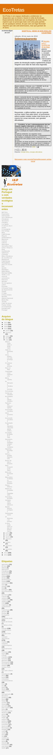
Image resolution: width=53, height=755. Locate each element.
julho (7, 535)
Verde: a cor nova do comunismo (6, 276)
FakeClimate (6, 261)
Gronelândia (6, 664)
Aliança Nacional (7, 298)
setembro (9, 539)
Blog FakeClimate (6, 233)
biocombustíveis (7, 591)
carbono (4, 598)
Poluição (4, 723)
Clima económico (9, 414)
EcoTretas (13, 10)
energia (4, 628)
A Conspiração (6, 306)
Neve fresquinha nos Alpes (9, 468)
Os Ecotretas (9, 391)
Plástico (4, 716)
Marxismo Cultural (5, 240)
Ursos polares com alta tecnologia (8, 358)
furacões (4, 659)
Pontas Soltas (6, 305)
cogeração (5, 605)
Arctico (4, 578)
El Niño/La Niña (7, 625)
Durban (4, 613)
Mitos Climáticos (7, 256)
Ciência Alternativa (5, 243)
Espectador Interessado (5, 214)
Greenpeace (6, 662)
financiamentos (7, 648)
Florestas (5, 652)
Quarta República (5, 268)
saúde (4, 733)
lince (3, 684)
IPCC (3, 675)
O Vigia (4, 293)
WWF (3, 748)
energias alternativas (36, 152)
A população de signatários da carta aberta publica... (9, 427)
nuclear (4, 702)
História (4, 665)
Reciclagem (5, 728)
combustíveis (6, 606)
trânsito (4, 743)
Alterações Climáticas (5, 570)
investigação (6, 674)
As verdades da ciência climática (9, 399)
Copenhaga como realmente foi (8, 374)
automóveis (5, 583)
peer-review (5, 707)
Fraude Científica (5, 656)
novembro (9, 545)
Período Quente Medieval (7, 711)
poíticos (4, 719)
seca (3, 734)
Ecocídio (4, 286)
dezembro (9, 549)
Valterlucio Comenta (5, 253)
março (8, 336)
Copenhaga (5, 610)
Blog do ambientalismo (6, 236)
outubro (8, 542)
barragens (5, 589)
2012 (6, 555)
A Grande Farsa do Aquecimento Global (7, 289)
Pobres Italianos (8, 485)
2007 (6, 322)
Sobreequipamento (26, 38)
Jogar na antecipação (9, 351)
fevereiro (8, 332)
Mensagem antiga (44, 159)
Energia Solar (6, 633)
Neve (3, 699)
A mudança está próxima (8, 364)
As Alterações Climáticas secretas (9, 385)
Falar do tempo (7, 303)
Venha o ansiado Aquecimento (8, 456)
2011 (6, 553)
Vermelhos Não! (7, 246)
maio (7, 340)
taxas (3, 741)
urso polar (5, 746)
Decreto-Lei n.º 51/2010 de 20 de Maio (46, 44)
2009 (6, 326)
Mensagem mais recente (24, 159)
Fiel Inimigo (5, 231)
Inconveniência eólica (9, 410)
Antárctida (5, 573)
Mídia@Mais (6, 263)
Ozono (4, 704)
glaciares (5, 660)
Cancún (4, 596)
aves (3, 584)
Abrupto (4, 281)
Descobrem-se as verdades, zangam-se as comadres (9, 443)
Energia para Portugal (6, 309)
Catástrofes (5, 600)
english (4, 642)
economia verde (7, 618)
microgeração (6, 694)
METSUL (5, 212)
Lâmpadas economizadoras (7, 679)
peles (3, 709)
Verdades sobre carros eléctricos (9, 502)
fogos (3, 653)
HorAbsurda (6, 251)
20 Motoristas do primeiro (9, 519)
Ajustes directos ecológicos (9, 509)
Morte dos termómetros (9, 473)
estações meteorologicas (7, 644)
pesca (4, 714)
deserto (4, 611)
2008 (6, 324)
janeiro (8, 330)
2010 (6, 328)
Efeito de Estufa (7, 621)
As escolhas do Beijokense (7, 258)
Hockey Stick (6, 667)
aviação (4, 586)
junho (7, 533)
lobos (3, 687)
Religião (4, 729)
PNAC (4, 717)
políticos (4, 721)
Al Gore (4, 566)
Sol (3, 736)
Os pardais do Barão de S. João (9, 435)
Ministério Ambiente (5, 696)
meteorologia (6, 691)
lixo (3, 685)
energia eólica (25, 152)
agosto (8, 537)
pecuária (4, 706)
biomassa (5, 595)
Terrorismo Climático (5, 221)
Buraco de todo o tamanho (8, 462)
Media (4, 689)
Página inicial (34, 160)
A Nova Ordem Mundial (7, 295)
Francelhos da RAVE (9, 497)
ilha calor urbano (7, 670)
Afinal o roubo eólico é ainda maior (8, 345)
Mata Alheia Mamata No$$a (7, 272)
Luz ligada (5, 224)
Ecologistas (5, 615)
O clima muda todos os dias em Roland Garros (8, 527)
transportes (5, 744)
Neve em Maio (8, 368)
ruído (3, 731)
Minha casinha (8, 378)
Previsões (5, 724)
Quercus (4, 726)
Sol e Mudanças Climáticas (7, 218)
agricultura (5, 564)
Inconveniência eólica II (9, 419)
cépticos (4, 601)
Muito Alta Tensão (5, 300)
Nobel (4, 701)
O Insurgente (6, 229)
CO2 (3, 603)
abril (7, 338)
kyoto (3, 677)
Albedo (4, 568)
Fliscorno (5, 279)
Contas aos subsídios (9, 393)
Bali (3, 588)
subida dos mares (5, 738)
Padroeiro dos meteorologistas (8, 405)
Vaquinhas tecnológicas (8, 450)
